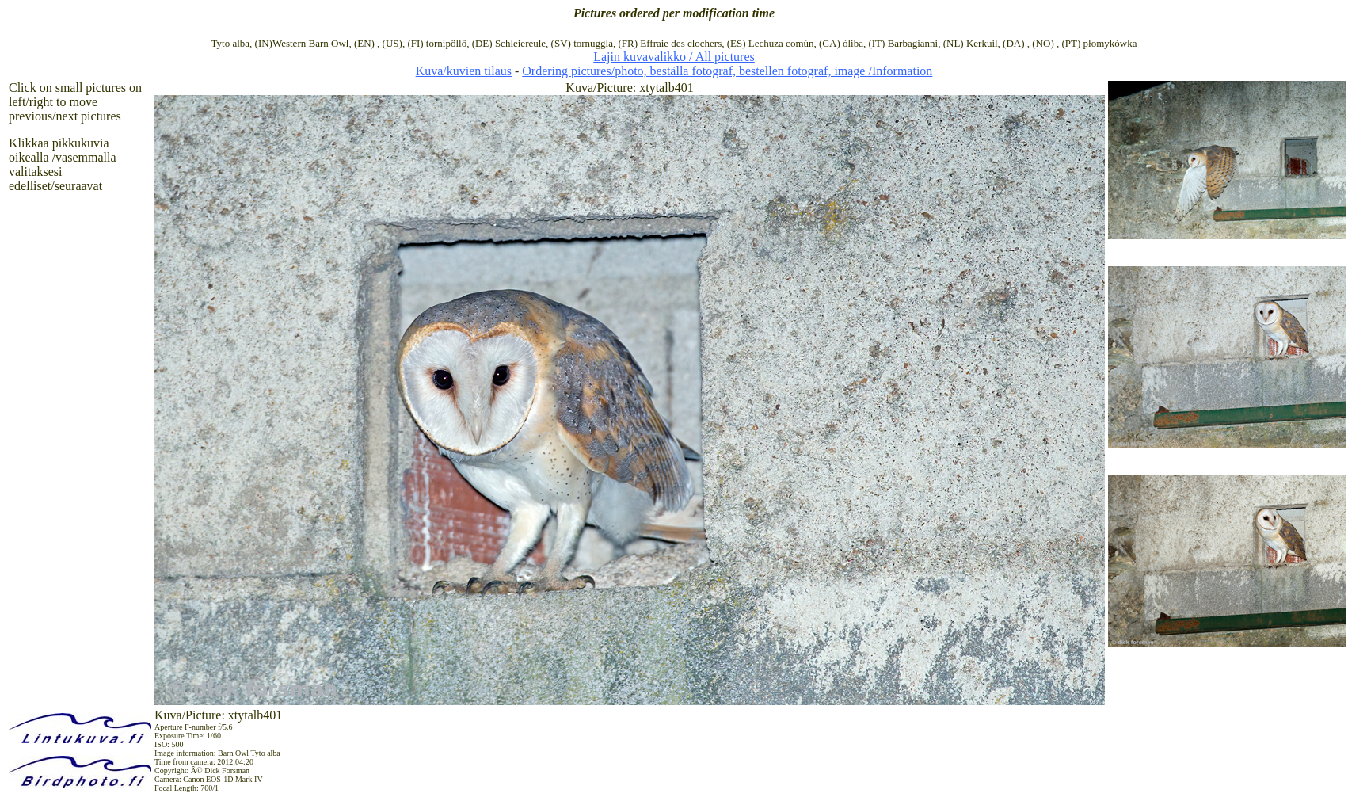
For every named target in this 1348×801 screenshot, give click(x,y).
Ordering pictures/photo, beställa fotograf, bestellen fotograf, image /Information (727, 71)
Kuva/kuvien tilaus (464, 71)
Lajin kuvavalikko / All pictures (674, 56)
